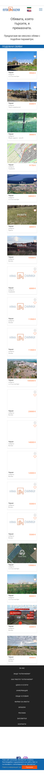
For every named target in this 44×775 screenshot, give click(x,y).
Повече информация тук (11, 767)
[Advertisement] (22, 3)
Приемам (29, 767)
